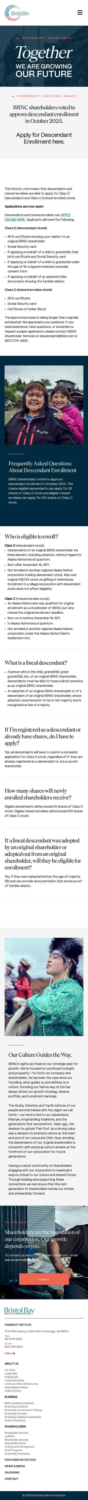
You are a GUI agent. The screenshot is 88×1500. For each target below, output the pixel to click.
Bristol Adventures (15, 1421)
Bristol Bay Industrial (16, 1407)
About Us (11, 1364)
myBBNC (10, 1436)
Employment (11, 1377)
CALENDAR (12, 1472)
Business (11, 1397)
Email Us (44, 1279)
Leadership (11, 1374)
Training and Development (19, 1447)
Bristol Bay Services (16, 1414)
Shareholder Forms (15, 1443)
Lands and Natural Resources (21, 1384)
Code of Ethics (13, 1391)
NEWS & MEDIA (15, 1466)
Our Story (10, 1370)
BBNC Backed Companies (19, 1403)
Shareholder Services (16, 1433)
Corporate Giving (14, 1381)
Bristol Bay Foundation (17, 1454)
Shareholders (15, 1426)
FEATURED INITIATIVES (20, 1460)
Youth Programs (13, 1450)
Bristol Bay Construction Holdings (23, 1410)
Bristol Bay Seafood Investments (23, 1417)
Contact (11, 1479)
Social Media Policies (16, 1387)
